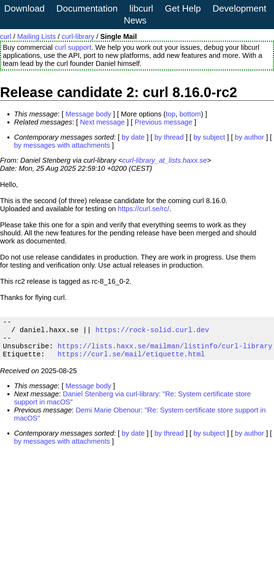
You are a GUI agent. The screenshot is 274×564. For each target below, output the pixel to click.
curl (5, 36)
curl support (73, 47)
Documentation (87, 8)
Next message (102, 122)
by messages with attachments (62, 145)
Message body (88, 114)
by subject (209, 137)
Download (24, 8)
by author (249, 137)
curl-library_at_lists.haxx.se (164, 160)
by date (133, 137)
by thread (168, 137)
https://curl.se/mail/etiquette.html (131, 360)
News (135, 20)
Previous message (164, 122)
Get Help (183, 8)
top (170, 114)
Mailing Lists (36, 36)
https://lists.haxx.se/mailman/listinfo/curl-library (165, 351)
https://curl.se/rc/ (143, 209)
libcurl (141, 8)
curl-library (78, 36)
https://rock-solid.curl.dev (152, 332)
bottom (190, 114)
